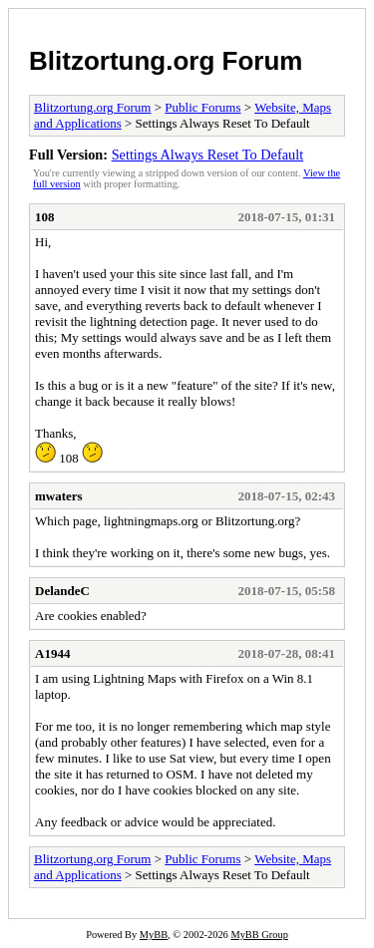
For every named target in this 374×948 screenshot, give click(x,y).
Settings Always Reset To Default (208, 154)
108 (45, 216)
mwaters (59, 495)
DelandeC (62, 590)
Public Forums (202, 107)
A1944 (52, 653)
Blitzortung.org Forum (165, 61)
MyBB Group (258, 934)
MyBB (154, 934)
